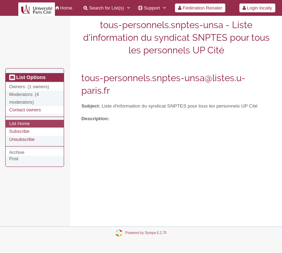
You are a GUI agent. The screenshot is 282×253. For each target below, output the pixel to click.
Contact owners (25, 109)
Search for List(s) (103, 8)
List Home (19, 123)
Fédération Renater (200, 8)
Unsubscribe (22, 139)
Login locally (257, 8)
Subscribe (19, 131)
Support (149, 8)
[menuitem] (64, 8)
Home (64, 8)
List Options (27, 77)
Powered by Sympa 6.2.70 (146, 232)
